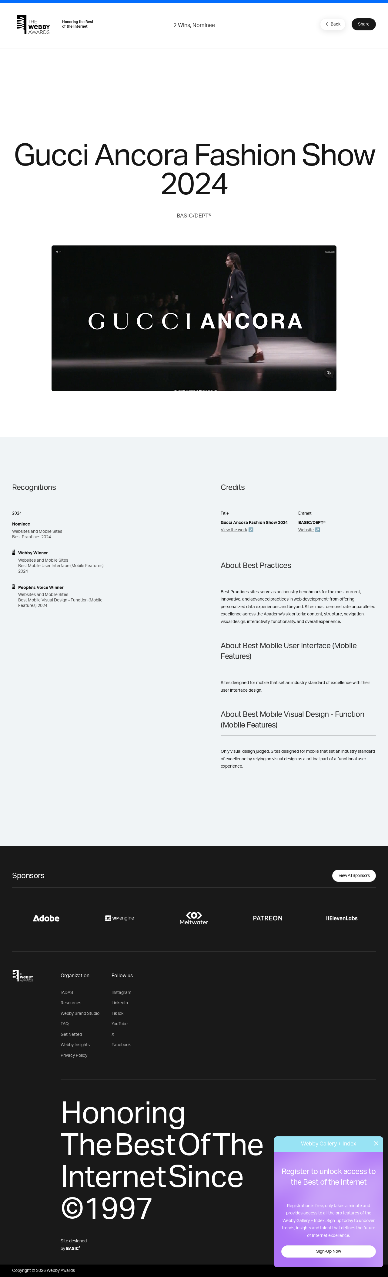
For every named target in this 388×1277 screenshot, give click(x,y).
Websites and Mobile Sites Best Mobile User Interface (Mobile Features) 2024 (61, 565)
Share (364, 24)
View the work (234, 530)
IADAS (67, 993)
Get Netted (71, 1034)
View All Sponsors (354, 876)
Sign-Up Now (328, 1251)
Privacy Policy (74, 1055)
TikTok (117, 1014)
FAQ (65, 1024)
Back (332, 24)
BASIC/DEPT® (194, 216)
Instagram (121, 993)
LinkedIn (120, 1003)
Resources (71, 1003)
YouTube (120, 1024)
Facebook (121, 1045)
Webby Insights (75, 1045)
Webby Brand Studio (80, 1014)
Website (306, 530)
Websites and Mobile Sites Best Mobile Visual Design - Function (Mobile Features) (60, 600)
